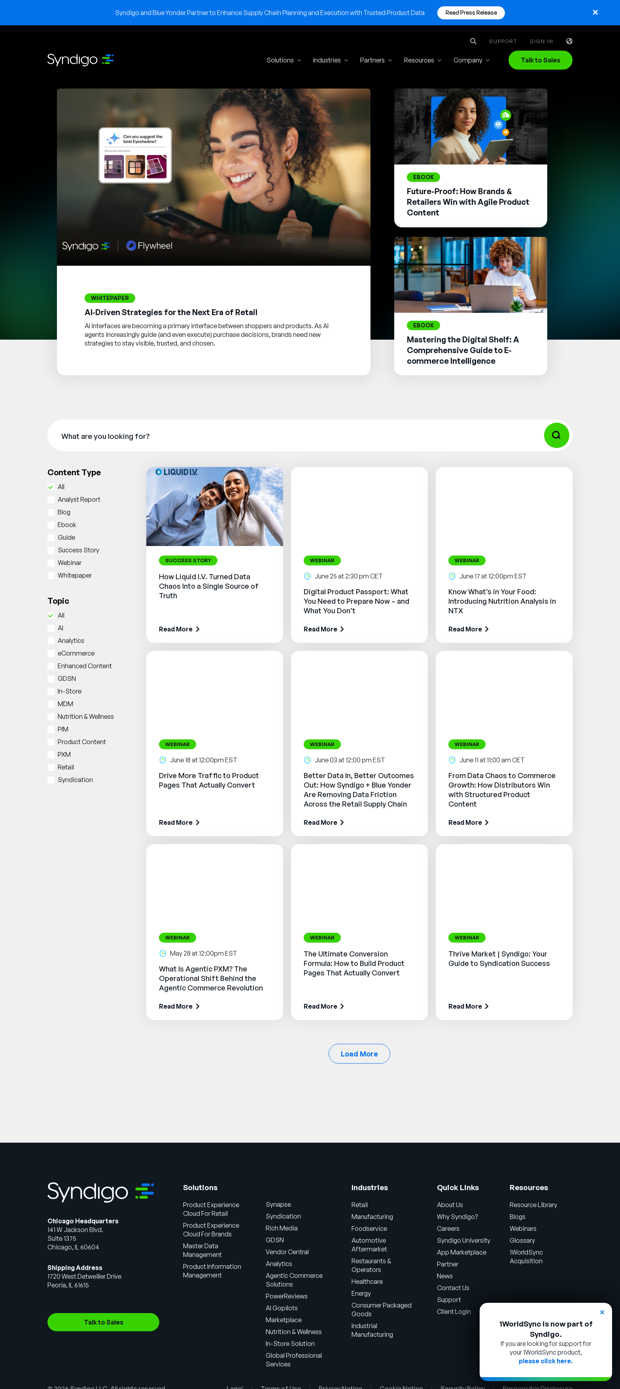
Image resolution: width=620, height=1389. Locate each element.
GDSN (67, 678)
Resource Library (533, 1205)
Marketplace (284, 1320)
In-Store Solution (290, 1343)
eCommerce (76, 653)
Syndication (75, 780)
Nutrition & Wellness (86, 716)
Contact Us (453, 1288)
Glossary (522, 1240)
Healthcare (367, 1281)
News (445, 1276)
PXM (64, 754)
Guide (66, 537)
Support (503, 41)
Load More (359, 1053)
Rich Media (282, 1228)
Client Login (454, 1311)
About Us (450, 1205)
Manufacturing (372, 1217)
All (61, 487)
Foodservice (369, 1228)
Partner (447, 1264)
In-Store (69, 691)
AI (60, 628)
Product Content (82, 742)
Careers (448, 1228)
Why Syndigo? (457, 1217)
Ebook (67, 525)
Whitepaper (75, 575)
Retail (66, 767)
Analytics (71, 640)
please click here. (546, 1361)
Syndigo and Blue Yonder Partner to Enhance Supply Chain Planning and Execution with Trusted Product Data (270, 13)
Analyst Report (79, 499)
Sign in (542, 41)
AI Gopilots (282, 1308)
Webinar (69, 563)
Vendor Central (287, 1252)
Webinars (523, 1228)
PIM (63, 729)
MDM (65, 704)
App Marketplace (461, 1252)
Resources (419, 60)
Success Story (78, 550)
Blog (64, 512)
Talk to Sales (540, 60)
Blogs (517, 1217)
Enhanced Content (85, 666)
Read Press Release (471, 12)
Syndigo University (463, 1240)
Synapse (278, 1204)
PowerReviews (287, 1296)
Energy (361, 1293)
